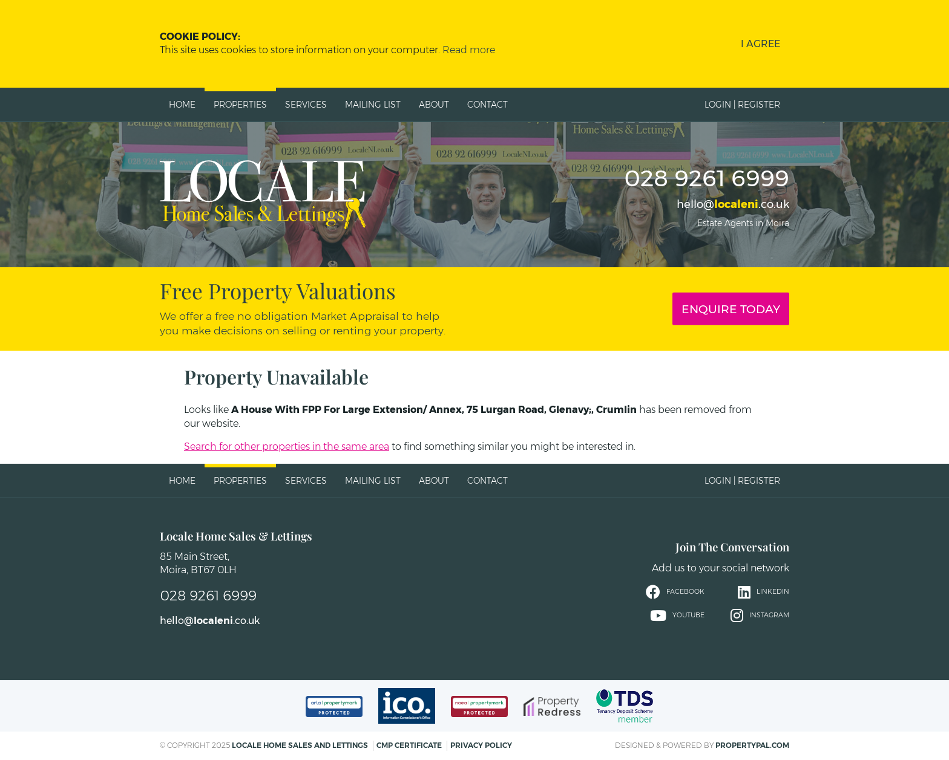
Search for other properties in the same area (286, 446)
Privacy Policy (481, 745)
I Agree (760, 44)
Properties (240, 104)
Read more (468, 50)
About (434, 104)
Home (182, 104)
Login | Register (742, 104)
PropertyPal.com (752, 745)
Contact (487, 104)
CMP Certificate (409, 745)
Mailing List (373, 104)
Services (306, 104)
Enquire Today (730, 309)
